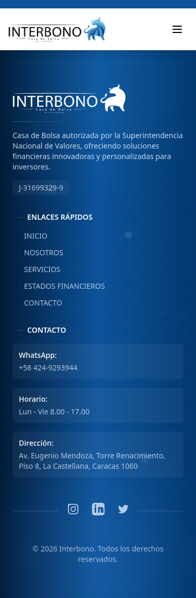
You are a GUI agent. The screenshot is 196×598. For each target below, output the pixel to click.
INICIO (30, 236)
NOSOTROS (38, 252)
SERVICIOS (37, 269)
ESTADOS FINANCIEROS (59, 286)
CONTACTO (37, 303)
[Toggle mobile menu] (177, 29)
